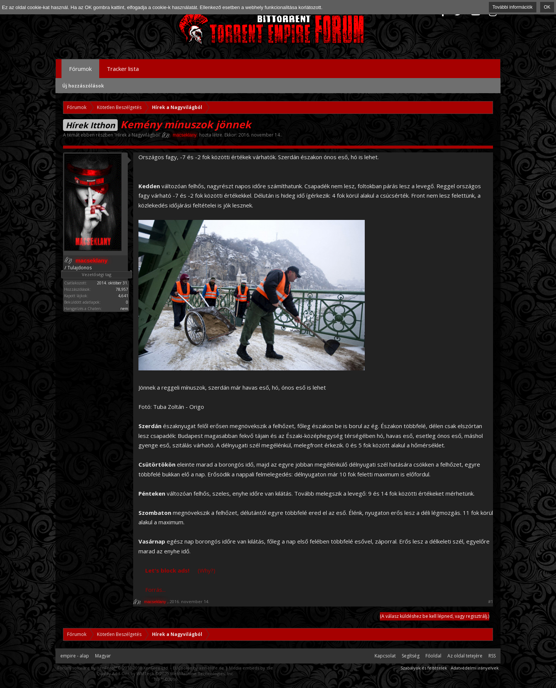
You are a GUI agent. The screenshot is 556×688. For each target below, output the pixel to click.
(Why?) (206, 570)
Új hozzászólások (83, 86)
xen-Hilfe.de (211, 668)
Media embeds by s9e (251, 668)
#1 (490, 601)
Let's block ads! (167, 570)
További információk (513, 7)
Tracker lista (123, 68)
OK (547, 7)
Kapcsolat (385, 656)
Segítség (410, 656)
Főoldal (433, 656)
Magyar (103, 656)
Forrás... (155, 589)
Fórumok (80, 68)
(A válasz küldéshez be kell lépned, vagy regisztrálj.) (434, 616)
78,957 (122, 289)
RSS (492, 656)
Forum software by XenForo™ (113, 668)
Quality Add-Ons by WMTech (165, 673)
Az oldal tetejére (464, 656)
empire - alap (74, 656)
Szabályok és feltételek (424, 668)
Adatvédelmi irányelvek (475, 668)
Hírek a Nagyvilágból (137, 135)
